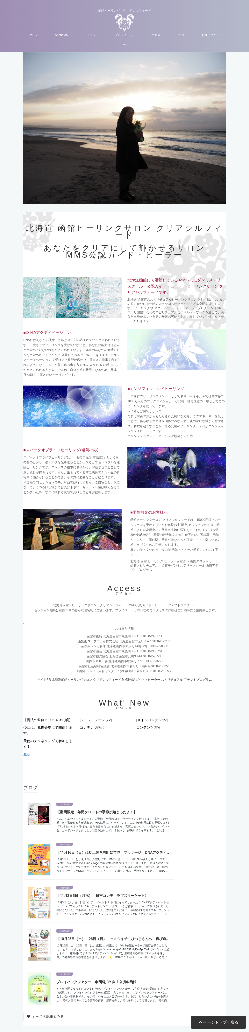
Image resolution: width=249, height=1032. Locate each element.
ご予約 (181, 35)
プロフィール (123, 35)
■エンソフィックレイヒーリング (155, 389)
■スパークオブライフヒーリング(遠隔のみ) (60, 450)
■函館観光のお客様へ (149, 512)
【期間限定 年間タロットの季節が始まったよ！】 (96, 812)
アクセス (154, 35)
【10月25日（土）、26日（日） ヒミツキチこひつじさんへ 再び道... (112, 938)
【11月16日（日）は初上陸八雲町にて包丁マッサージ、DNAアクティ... (112, 852)
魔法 (26, 754)
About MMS (62, 35)
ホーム (34, 35)
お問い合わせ (210, 35)
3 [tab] (127, 200)
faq (124, 44)
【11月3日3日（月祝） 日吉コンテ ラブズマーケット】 (102, 895)
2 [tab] (122, 200)
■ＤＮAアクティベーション (47, 332)
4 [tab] (133, 200)
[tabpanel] (124, 128)
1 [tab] (116, 200)
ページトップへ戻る (218, 1022)
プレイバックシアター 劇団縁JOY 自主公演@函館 (96, 982)
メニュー (92, 35)
